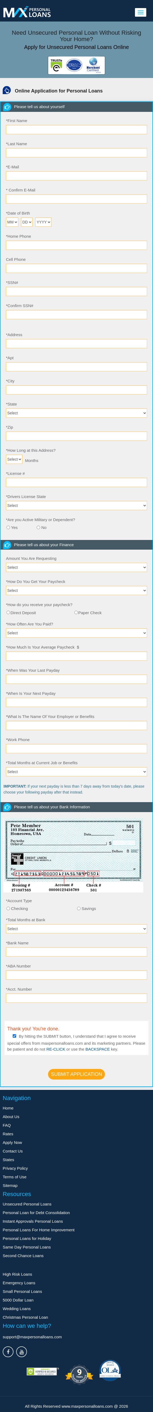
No (43, 527)
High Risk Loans (17, 1274)
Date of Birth (18, 213)
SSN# (12, 282)
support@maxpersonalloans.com (32, 1337)
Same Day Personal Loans (27, 1247)
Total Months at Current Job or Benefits (42, 762)
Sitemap (10, 1185)
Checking (19, 908)
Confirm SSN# (19, 305)
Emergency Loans (19, 1283)
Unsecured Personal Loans (27, 1204)
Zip (9, 427)
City (10, 381)
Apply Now (12, 1142)
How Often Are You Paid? (29, 624)
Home (8, 1108)
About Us (11, 1116)
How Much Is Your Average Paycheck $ (42, 647)
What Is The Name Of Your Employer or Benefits (50, 716)
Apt (9, 357)
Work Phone (18, 739)
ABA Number (18, 966)
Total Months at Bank (25, 919)
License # (15, 473)
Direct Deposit (23, 612)
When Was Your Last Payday (33, 670)
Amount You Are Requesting (31, 558)
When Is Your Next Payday (30, 693)
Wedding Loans (17, 1308)
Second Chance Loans (23, 1255)
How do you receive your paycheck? (39, 604)
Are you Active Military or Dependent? (40, 519)
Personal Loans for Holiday (27, 1238)
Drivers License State (26, 496)
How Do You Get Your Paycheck (35, 581)
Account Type (19, 900)
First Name (16, 120)
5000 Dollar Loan (18, 1300)
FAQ (7, 1125)
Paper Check (90, 612)
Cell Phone (16, 259)
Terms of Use (14, 1177)
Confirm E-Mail (20, 190)
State (11, 404)
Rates (8, 1134)
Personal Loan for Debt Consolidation (36, 1212)
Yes (14, 527)
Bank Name (17, 943)
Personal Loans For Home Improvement (39, 1230)
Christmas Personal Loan (25, 1317)
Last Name (16, 143)
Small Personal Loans (22, 1291)
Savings (89, 908)
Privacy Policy (15, 1168)
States (8, 1159)
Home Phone (18, 236)
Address (14, 334)
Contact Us (13, 1151)
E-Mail (12, 167)
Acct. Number (19, 989)
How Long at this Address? (30, 450)
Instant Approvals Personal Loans (33, 1221)
